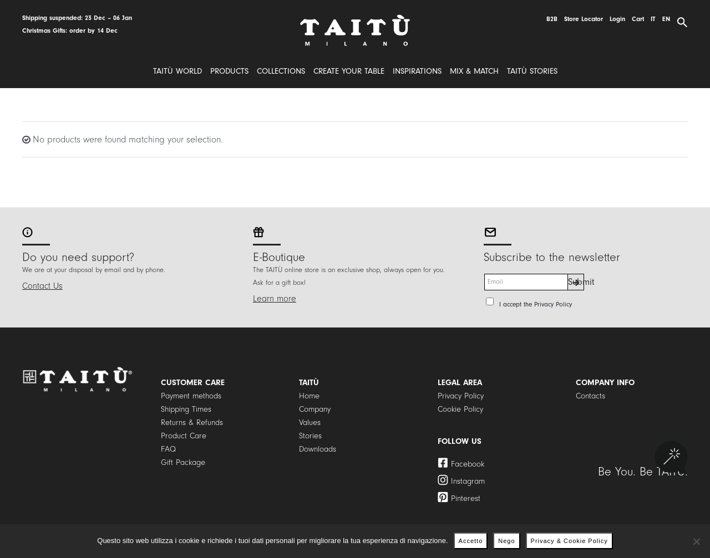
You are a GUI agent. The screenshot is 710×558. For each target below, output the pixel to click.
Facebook (467, 464)
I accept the (535, 304)
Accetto (471, 540)
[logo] (355, 18)
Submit (576, 282)
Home (309, 396)
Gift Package (183, 462)
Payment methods (191, 396)
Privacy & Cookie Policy (569, 540)
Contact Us (42, 286)
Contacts (590, 396)
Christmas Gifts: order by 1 (61, 30)
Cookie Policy (460, 409)
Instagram (468, 481)
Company (315, 409)
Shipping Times (186, 409)
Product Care (183, 436)
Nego (506, 540)
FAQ (168, 449)
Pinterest (465, 498)
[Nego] (696, 541)
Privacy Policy (553, 304)
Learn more (274, 299)
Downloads (317, 449)
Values (310, 422)
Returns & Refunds (192, 422)
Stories (310, 436)
